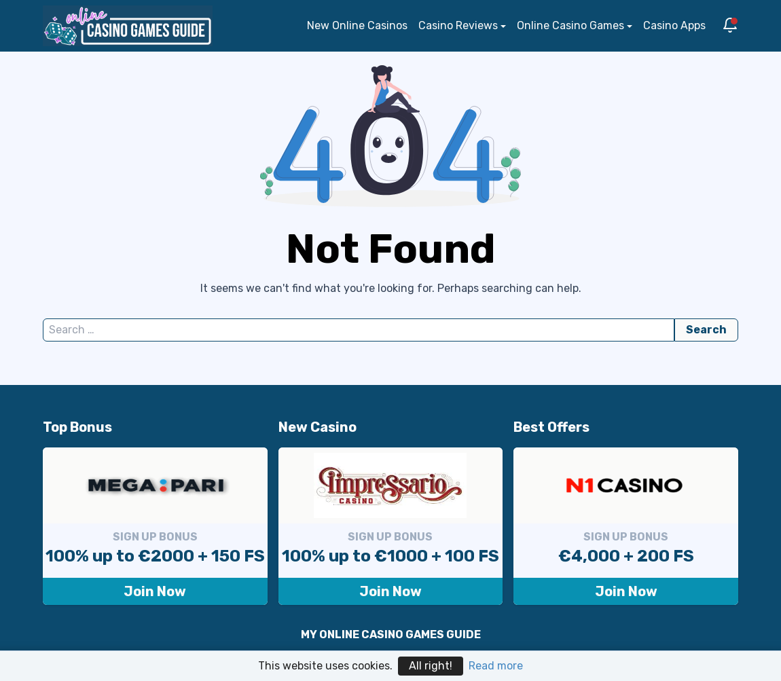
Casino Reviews (458, 25)
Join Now (155, 591)
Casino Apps (674, 25)
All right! (430, 665)
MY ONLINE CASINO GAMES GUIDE (391, 634)
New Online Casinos (357, 25)
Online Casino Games (570, 25)
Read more (496, 665)
